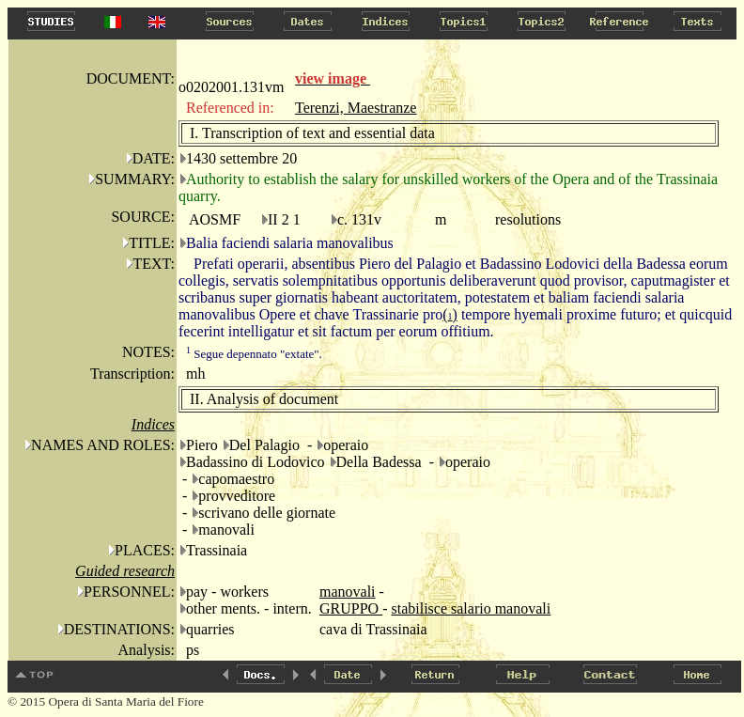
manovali (347, 592)
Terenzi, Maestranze (355, 108)
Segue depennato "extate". (254, 354)
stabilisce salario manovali (470, 608)
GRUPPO (350, 608)
